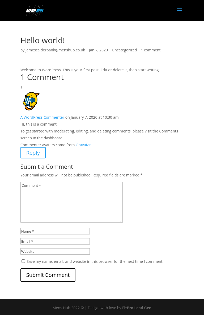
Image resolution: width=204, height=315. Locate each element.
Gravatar (83, 144)
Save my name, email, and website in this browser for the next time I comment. (95, 261)
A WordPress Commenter (42, 117)
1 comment (150, 49)
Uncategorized (124, 49)
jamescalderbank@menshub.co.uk (55, 49)
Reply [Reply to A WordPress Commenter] (33, 152)
